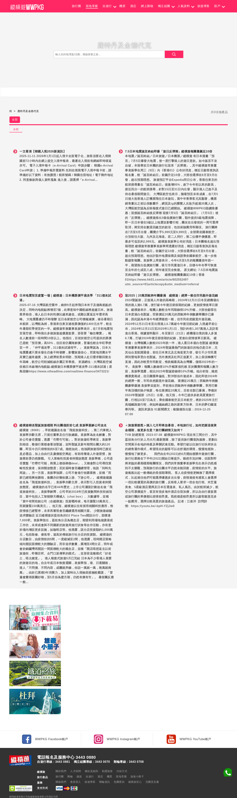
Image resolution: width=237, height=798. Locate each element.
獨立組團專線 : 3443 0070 (92, 750)
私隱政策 (107, 759)
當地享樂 (92, 6)
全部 (16, 120)
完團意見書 (152, 770)
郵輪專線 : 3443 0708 (129, 750)
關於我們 (61, 759)
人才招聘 (75, 759)
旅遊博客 (203, 6)
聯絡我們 (61, 770)
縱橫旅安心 (135, 770)
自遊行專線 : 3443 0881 (53, 750)
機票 (122, 6)
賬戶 (217, 6)
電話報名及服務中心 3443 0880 (66, 746)
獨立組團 (164, 6)
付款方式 (121, 759)
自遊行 (107, 6)
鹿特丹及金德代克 (28, 111)
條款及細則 (91, 759)
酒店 (133, 6)
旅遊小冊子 (137, 765)
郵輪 (70, 765)
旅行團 (76, 6)
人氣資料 (184, 6)
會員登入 (75, 770)
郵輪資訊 (104, 770)
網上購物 (147, 6)
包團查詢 (119, 770)
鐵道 (79, 765)
